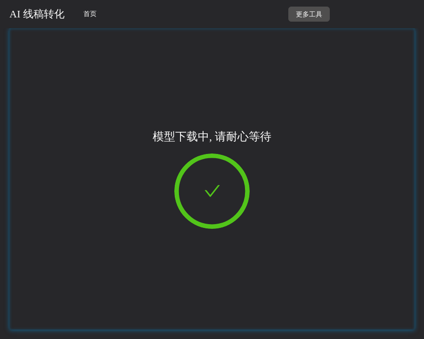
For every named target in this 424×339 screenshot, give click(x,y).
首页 (90, 13)
